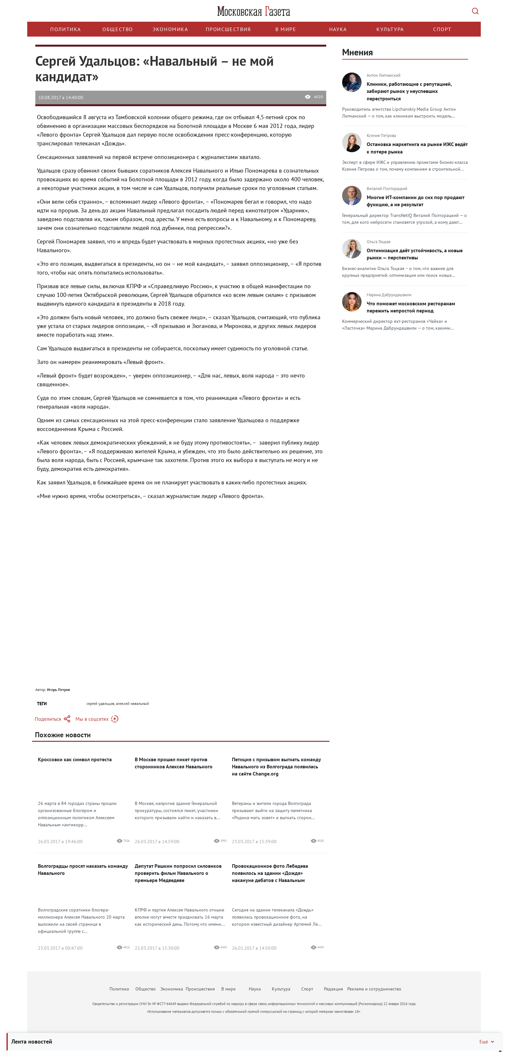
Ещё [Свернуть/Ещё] (487, 1042)
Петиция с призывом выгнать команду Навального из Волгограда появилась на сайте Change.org (276, 766)
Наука (338, 29)
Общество (117, 29)
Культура (390, 29)
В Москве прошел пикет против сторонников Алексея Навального (174, 763)
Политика (65, 29)
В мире (285, 29)
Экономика (170, 29)
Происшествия (228, 29)
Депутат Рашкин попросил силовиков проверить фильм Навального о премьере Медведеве (178, 873)
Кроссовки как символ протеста (75, 759)
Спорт (442, 29)
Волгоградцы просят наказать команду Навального (83, 869)
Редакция (333, 989)
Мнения (357, 52)
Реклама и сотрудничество (374, 989)
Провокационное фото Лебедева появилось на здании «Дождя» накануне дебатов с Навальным (270, 873)
